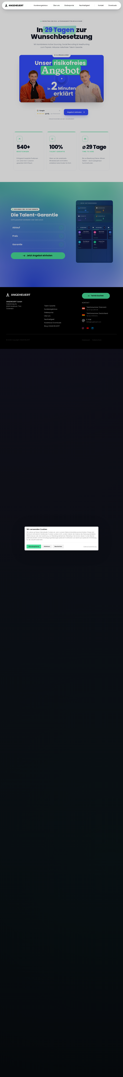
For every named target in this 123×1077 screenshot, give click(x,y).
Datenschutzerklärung (90, 547)
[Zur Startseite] (14, 5)
